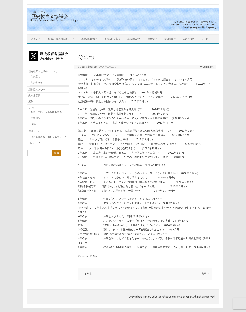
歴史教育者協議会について (42, 71)
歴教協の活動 (88, 38)
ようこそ (35, 38)
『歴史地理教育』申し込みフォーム (47, 137)
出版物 (151, 38)
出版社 (34, 124)
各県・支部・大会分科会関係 (46, 112)
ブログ (204, 38)
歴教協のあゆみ (36, 89)
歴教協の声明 (134, 38)
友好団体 (35, 118)
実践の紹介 (188, 38)
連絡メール (34, 131)
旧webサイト (35, 143)
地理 (205, 273)
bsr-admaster (89, 66)
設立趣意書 (34, 95)
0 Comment (206, 66)
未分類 (93, 256)
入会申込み (37, 82)
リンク (32, 107)
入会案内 (35, 76)
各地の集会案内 (112, 38)
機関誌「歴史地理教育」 (59, 38)
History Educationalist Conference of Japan (54, 20)
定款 (30, 101)
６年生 (86, 273)
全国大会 (168, 38)
